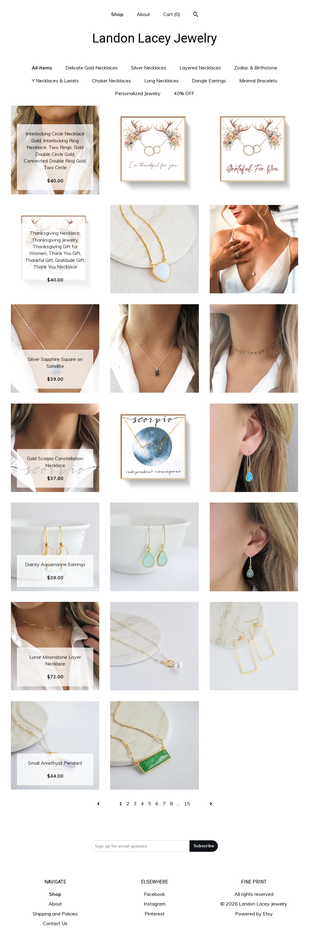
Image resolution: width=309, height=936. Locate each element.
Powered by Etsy (254, 914)
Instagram (154, 904)
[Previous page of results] (99, 803)
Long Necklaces (161, 81)
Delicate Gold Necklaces (91, 68)
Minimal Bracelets (258, 81)
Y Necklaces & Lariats (55, 81)
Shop (117, 14)
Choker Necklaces (111, 81)
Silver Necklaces (148, 68)
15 (187, 803)
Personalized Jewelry (138, 93)
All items (42, 68)
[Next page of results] (210, 803)
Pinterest (154, 914)
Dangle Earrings (209, 81)
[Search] (195, 15)
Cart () (171, 14)
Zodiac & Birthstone (255, 68)
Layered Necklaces (200, 68)
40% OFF (184, 93)
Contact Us (55, 923)
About (143, 14)
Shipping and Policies (55, 914)
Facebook (154, 894)
